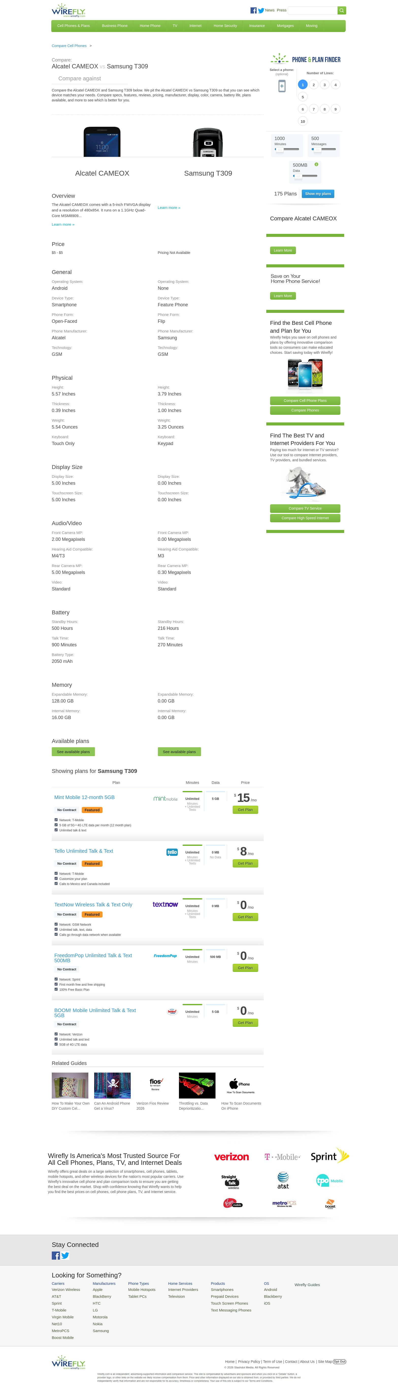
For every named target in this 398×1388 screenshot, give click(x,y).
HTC (92, 1301)
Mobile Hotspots (136, 1289)
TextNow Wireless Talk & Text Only (93, 904)
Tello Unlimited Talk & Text (83, 850)
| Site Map (324, 1356)
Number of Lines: (320, 73)
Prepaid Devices (212, 1295)
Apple (93, 1289)
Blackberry (255, 1295)
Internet (195, 26)
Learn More (283, 221)
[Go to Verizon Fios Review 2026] (155, 1086)
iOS (250, 1301)
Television (168, 1295)
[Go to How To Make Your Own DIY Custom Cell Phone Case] (70, 1086)
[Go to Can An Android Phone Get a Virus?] (112, 1086)
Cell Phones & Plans (73, 26)
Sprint (56, 1301)
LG (91, 1307)
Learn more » (63, 224)
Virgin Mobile (61, 1314)
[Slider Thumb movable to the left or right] (280, 121)
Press (282, 10)
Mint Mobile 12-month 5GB (84, 797)
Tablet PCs (132, 1295)
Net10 (56, 1320)
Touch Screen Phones (216, 1301)
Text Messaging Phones (217, 1307)
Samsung (96, 1326)
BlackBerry (97, 1295)
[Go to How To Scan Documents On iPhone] (239, 1086)
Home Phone (150, 26)
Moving (311, 26)
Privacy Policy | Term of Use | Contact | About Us (276, 1356)
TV (175, 26)
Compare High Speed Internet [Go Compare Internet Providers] (305, 488)
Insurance (257, 26)
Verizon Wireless (64, 1289)
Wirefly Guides (287, 1284)
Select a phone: (282, 72)
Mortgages (285, 26)
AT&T (56, 1295)
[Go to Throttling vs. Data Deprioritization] (197, 1086)
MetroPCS (59, 1326)
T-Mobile (58, 1307)
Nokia (93, 1320)
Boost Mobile (61, 1332)
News (270, 10)
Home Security (225, 26)
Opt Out (339, 1356)
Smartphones (209, 1289)
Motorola (95, 1314)
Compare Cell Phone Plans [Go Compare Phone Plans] (305, 371)
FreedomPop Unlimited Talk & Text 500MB (93, 958)
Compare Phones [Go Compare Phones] (305, 381)
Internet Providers (174, 1289)
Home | (231, 1356)
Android (253, 1289)
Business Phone (115, 26)
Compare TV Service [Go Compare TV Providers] (305, 479)
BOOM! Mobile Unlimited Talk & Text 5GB (95, 1013)
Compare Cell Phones (69, 46)
